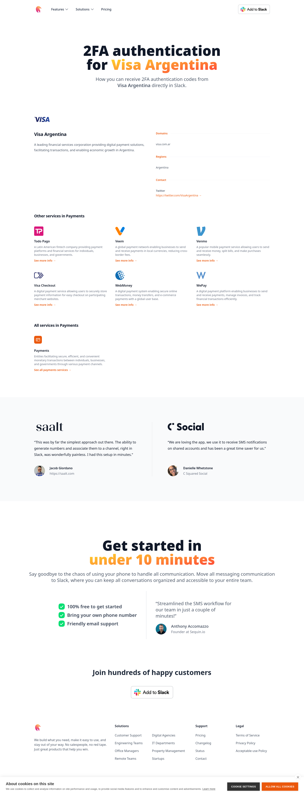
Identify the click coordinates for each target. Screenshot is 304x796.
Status (200, 751)
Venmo (201, 241)
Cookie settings (243, 786)
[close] (298, 777)
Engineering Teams (129, 743)
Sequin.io (197, 631)
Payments (41, 350)
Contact (201, 758)
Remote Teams (125, 758)
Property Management (168, 751)
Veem (119, 241)
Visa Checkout (44, 285)
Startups (158, 758)
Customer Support (128, 735)
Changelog (203, 743)
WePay (201, 285)
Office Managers (127, 751)
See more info (45, 260)
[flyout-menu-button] (60, 9)
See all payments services (52, 370)
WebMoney (123, 285)
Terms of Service (248, 735)
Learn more (208, 788)
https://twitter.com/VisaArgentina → (179, 195)
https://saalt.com (62, 473)
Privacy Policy (245, 743)
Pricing (106, 9)
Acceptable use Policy (251, 751)
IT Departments (163, 743)
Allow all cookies (280, 786)
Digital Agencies (163, 735)
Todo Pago (42, 241)
